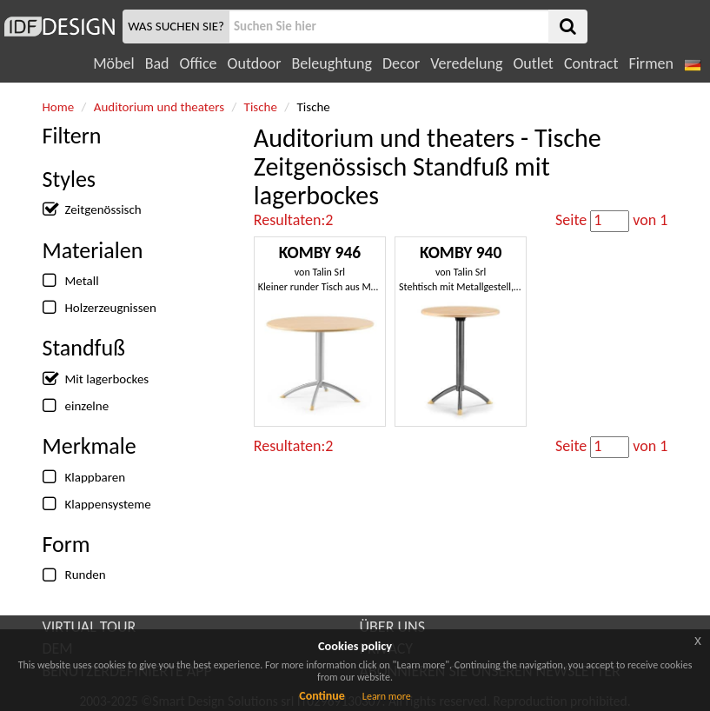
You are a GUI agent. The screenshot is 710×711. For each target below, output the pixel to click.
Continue (322, 695)
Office (198, 63)
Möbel (113, 63)
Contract (591, 63)
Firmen (650, 63)
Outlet (533, 63)
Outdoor (255, 63)
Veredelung (466, 63)
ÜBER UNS (392, 626)
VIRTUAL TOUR (89, 626)
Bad (157, 63)
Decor (401, 63)
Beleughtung (331, 63)
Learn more (386, 696)
